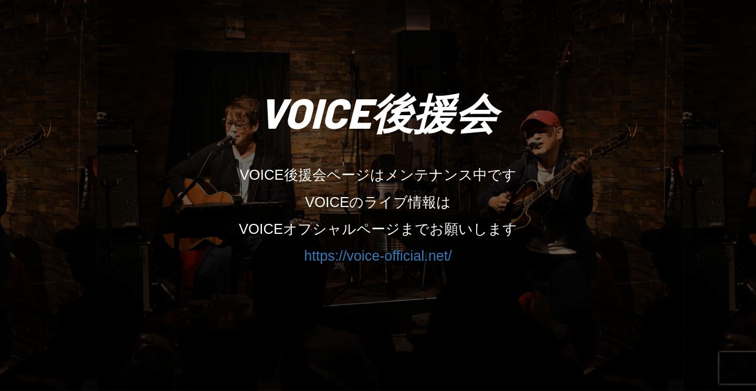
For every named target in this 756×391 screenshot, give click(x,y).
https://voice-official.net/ (378, 256)
